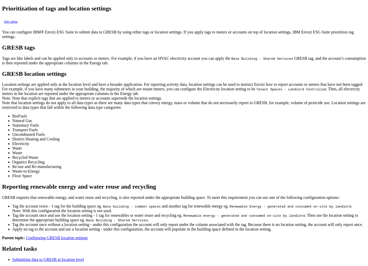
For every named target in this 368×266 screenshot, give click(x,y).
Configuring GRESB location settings (57, 238)
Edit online (11, 21)
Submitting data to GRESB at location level (48, 259)
